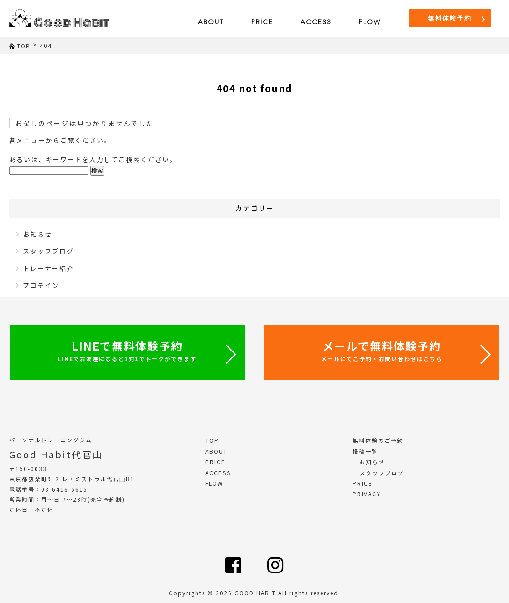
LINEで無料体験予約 (127, 350)
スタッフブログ (48, 251)
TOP (212, 440)
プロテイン (41, 285)
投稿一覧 (365, 451)
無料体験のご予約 (378, 440)
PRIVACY (367, 494)
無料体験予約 (457, 18)
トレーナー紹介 (48, 268)
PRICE (262, 22)
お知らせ (37, 234)
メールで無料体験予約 (381, 350)
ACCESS (316, 22)
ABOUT (211, 22)
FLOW (370, 22)
